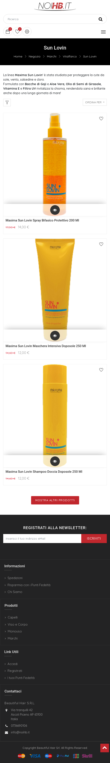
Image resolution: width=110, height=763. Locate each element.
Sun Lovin (89, 56)
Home (18, 56)
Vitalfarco (70, 56)
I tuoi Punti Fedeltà (21, 678)
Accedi (13, 664)
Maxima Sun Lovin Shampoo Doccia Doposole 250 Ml (44, 472)
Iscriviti (94, 538)
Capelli (13, 617)
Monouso (15, 631)
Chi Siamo (15, 592)
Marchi (51, 56)
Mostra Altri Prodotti (55, 500)
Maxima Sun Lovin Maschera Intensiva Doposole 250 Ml (46, 346)
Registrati (15, 671)
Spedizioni (15, 578)
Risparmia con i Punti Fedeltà (29, 585)
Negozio (35, 56)
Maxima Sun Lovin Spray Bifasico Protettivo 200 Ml (42, 220)
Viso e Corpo (18, 624)
